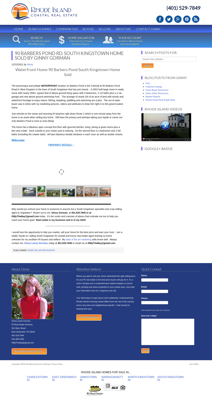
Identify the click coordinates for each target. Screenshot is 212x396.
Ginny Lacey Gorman (36, 243)
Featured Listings (154, 86)
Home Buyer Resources (157, 90)
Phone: (144, 298)
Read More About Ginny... (29, 351)
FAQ (148, 83)
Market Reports (153, 96)
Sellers (105, 29)
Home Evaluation (89, 317)
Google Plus (178, 19)
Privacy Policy (57, 364)
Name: (145, 275)
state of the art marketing (78, 239)
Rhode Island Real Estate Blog (160, 100)
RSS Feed (195, 19)
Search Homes (39, 29)
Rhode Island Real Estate (51, 13)
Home (18, 29)
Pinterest (186, 19)
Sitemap (46, 364)
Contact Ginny (148, 29)
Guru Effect (193, 364)
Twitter (169, 19)
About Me (123, 29)
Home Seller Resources (41, 250)
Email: (145, 287)
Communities (67, 29)
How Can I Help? (150, 316)
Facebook (160, 19)
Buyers (88, 29)
